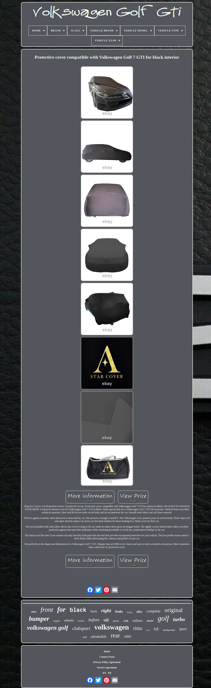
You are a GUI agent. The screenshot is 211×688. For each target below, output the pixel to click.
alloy (139, 611)
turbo (179, 619)
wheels (69, 620)
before (93, 619)
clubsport (81, 628)
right (106, 610)
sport (183, 629)
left (156, 629)
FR (109, 672)
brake (119, 611)
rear (115, 635)
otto (127, 636)
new (33, 611)
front (47, 609)
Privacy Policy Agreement (107, 662)
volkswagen (111, 627)
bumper (39, 618)
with (125, 620)
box (148, 630)
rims (137, 628)
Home (107, 651)
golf (163, 618)
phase (116, 620)
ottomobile (99, 637)
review (81, 620)
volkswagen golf (47, 627)
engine (56, 620)
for (61, 609)
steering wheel (169, 630)
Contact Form (107, 656)
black (78, 610)
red (85, 637)
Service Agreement (107, 667)
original (174, 610)
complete (154, 611)
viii (106, 620)
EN (104, 672)
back (93, 611)
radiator (137, 620)
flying (129, 612)
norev (150, 620)
